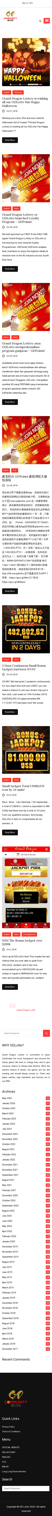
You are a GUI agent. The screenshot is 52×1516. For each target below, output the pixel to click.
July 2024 (7, 1129)
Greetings (18, 92)
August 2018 (8, 1323)
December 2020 (10, 1195)
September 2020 (10, 1205)
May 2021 (7, 1185)
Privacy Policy (8, 1427)
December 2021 (10, 1164)
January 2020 (8, 1241)
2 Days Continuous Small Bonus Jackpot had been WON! (24, 667)
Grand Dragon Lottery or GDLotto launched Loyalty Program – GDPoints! (20, 218)
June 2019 (7, 1272)
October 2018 (8, 1313)
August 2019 (8, 1262)
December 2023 (10, 1134)
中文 (15, 470)
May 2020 (7, 1226)
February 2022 (9, 1154)
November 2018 (10, 1308)
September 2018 (10, 1318)
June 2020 (7, 1221)
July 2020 (7, 1216)
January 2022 (8, 1159)
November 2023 (10, 1139)
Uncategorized (29, 934)
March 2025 (8, 1113)
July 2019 (7, 1267)
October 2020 (8, 1200)
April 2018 (7, 1333)
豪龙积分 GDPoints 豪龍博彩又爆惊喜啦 (24, 478)
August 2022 (8, 1149)
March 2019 (8, 1287)
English (7, 92)
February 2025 (9, 1118)
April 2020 (7, 1231)
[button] (47, 20)
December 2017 (10, 1349)
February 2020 (9, 1236)
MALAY (5, 1466)
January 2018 (8, 1343)
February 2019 (9, 1292)
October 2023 (8, 1144)
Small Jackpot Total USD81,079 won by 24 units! (23, 788)
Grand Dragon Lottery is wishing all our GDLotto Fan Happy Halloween (25, 102)
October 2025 (8, 1108)
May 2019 (7, 1277)
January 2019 (8, 1297)
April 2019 (7, 1282)
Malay (6, 337)
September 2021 (10, 1175)
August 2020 (8, 1210)
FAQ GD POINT (8, 1452)
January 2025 (8, 1124)
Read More (10, 140)
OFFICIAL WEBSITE (11, 1447)
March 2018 (8, 1338)
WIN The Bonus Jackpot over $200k (22, 942)
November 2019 (10, 1251)
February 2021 (9, 1190)
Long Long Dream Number (14, 1471)
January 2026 (8, 1103)
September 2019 (10, 1256)
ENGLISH (6, 1457)
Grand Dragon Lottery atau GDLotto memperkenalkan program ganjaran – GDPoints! (23, 347)
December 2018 (10, 1303)
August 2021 (8, 1180)
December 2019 (10, 1246)
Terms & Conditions (11, 1431)
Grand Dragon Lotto (26, 1010)
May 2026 (7, 1098)
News (16, 208)
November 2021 (10, 1170)
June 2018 (7, 1328)
